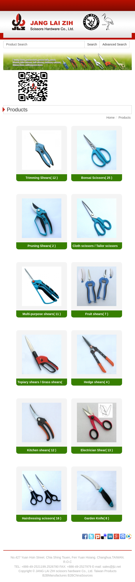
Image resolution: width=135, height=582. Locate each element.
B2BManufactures (54, 575)
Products (125, 117)
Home (111, 117)
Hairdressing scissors (41, 518)
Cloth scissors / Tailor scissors (99, 246)
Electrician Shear (97, 450)
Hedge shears (97, 382)
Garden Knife (96, 518)
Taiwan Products (105, 571)
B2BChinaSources (80, 575)
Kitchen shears (41, 450)
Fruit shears (96, 314)
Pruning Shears (42, 246)
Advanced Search (114, 44)
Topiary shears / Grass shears (42, 382)
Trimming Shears (42, 177)
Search (92, 44)
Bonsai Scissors (96, 177)
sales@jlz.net (112, 566)
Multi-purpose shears (42, 314)
